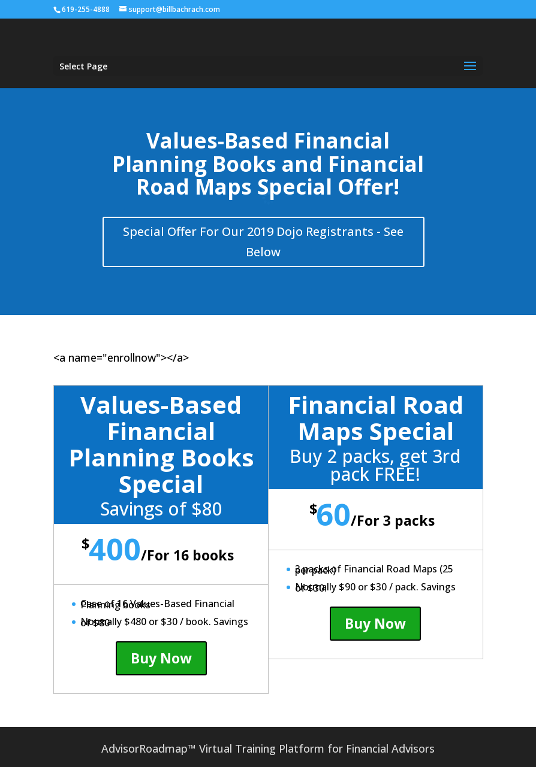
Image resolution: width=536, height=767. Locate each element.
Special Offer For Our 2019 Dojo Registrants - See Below (263, 241)
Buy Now (161, 658)
